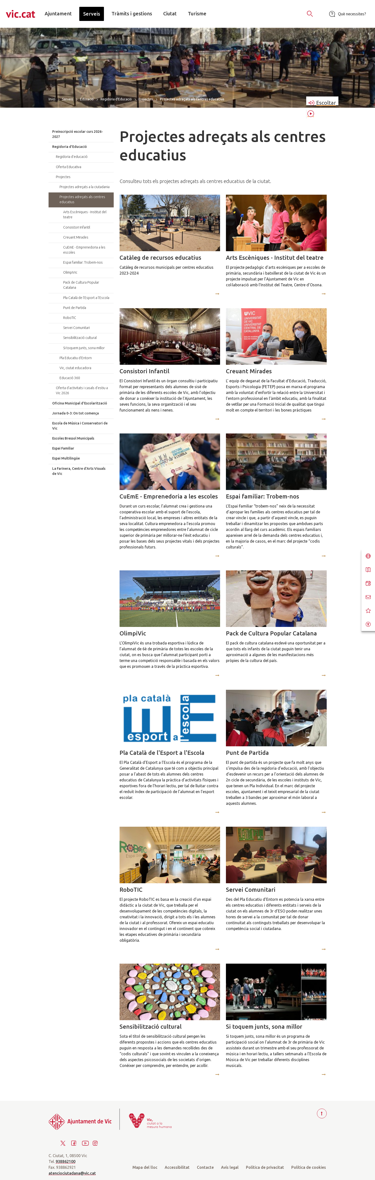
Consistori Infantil (144, 371)
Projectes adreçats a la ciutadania (85, 187)
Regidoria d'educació (72, 157)
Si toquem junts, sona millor (264, 1026)
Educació (87, 99)
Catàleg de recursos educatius (160, 257)
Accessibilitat (177, 1167)
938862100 (65, 1161)
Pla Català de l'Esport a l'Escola (162, 752)
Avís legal (230, 1167)
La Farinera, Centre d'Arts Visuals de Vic (78, 471)
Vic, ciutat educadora (75, 368)
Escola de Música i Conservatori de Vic (80, 425)
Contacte (205, 1167)
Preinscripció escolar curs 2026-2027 (77, 134)
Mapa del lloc (144, 1167)
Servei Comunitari (250, 889)
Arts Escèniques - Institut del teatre (275, 257)
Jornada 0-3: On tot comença (75, 413)
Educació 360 (70, 378)
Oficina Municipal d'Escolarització (79, 403)
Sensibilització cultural (151, 1026)
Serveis (67, 99)
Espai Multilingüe (66, 458)
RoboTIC (131, 889)
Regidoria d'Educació (116, 99)
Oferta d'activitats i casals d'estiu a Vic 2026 (82, 390)
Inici (52, 99)
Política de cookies (308, 1167)
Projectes (146, 99)
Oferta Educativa (68, 167)
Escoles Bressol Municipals (73, 438)
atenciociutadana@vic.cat (72, 1173)
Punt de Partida (247, 752)
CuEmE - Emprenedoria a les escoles (169, 496)
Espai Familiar (63, 448)
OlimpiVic (133, 633)
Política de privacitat (265, 1167)
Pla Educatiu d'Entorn (76, 358)
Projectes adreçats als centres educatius (82, 199)
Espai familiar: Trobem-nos (262, 496)
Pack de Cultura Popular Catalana (271, 633)
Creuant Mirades (249, 371)
